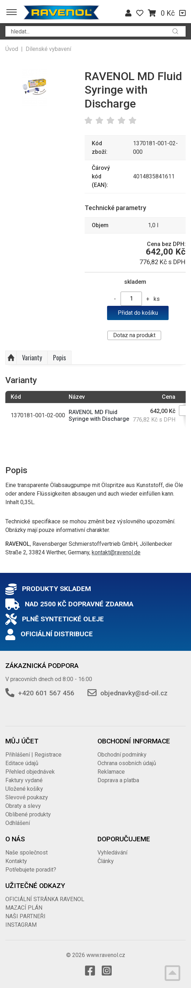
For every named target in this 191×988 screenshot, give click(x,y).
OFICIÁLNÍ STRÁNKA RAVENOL (44, 899)
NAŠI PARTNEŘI (25, 916)
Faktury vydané (24, 780)
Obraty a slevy (23, 806)
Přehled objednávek (30, 771)
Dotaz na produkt (134, 335)
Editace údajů (21, 763)
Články (105, 861)
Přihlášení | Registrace (33, 754)
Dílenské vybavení (48, 49)
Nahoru (11, 358)
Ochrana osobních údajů (126, 763)
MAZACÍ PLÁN (23, 907)
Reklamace (111, 771)
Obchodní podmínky (122, 754)
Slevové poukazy (26, 797)
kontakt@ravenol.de (116, 552)
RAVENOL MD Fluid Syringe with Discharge (99, 415)
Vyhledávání (112, 852)
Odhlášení (17, 823)
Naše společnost (26, 852)
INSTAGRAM (21, 924)
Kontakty (16, 861)
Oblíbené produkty (28, 814)
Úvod (11, 49)
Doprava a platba (118, 780)
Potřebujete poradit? (30, 869)
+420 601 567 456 (46, 693)
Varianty (32, 357)
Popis (59, 357)
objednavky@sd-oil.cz (134, 693)
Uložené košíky (24, 788)
